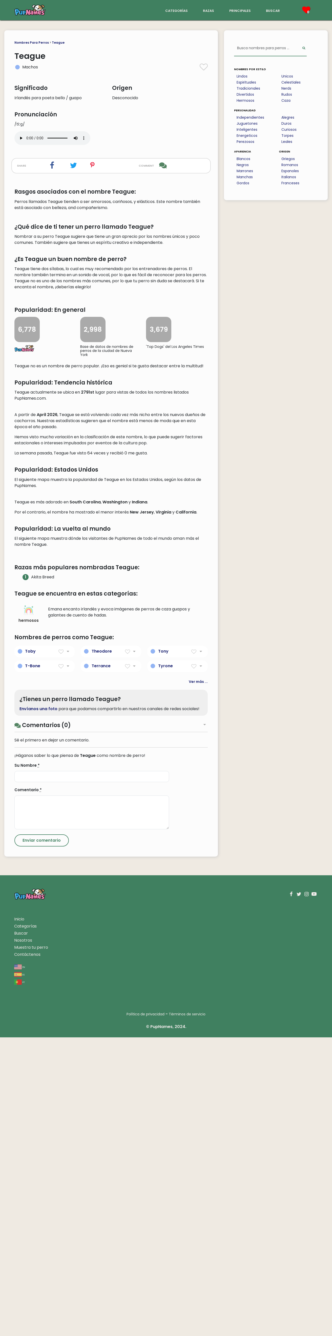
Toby (30, 950)
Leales (286, 141)
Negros (243, 164)
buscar (273, 10)
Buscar (21, 1232)
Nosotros (23, 1239)
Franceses (290, 183)
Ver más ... (198, 980)
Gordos (243, 183)
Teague (58, 42)
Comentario (28, 1088)
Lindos (242, 76)
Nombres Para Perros (31, 42)
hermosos (28, 913)
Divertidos (245, 94)
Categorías (25, 1225)
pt (19, 1280)
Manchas (245, 176)
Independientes (250, 117)
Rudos (286, 94)
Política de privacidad (145, 1312)
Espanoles (290, 170)
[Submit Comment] (41, 1139)
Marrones (245, 170)
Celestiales (291, 82)
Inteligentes (247, 129)
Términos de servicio (187, 1312)
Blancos (243, 158)
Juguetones (247, 123)
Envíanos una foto (38, 1007)
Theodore (102, 950)
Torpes (287, 135)
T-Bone (32, 964)
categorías (176, 10)
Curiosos (289, 129)
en (19, 1265)
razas (208, 10)
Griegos (288, 158)
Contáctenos (27, 1253)
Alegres (287, 117)
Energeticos (247, 135)
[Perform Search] (304, 48)
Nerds (286, 88)
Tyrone (165, 964)
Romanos (289, 164)
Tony (163, 950)
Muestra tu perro (31, 1246)
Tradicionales (248, 88)
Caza (285, 100)
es (19, 1273)
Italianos (288, 176)
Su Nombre (27, 1064)
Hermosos (245, 100)
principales (240, 10)
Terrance (101, 964)
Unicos (287, 76)
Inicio (19, 1218)
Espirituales (246, 82)
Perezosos (245, 141)
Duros (286, 123)
